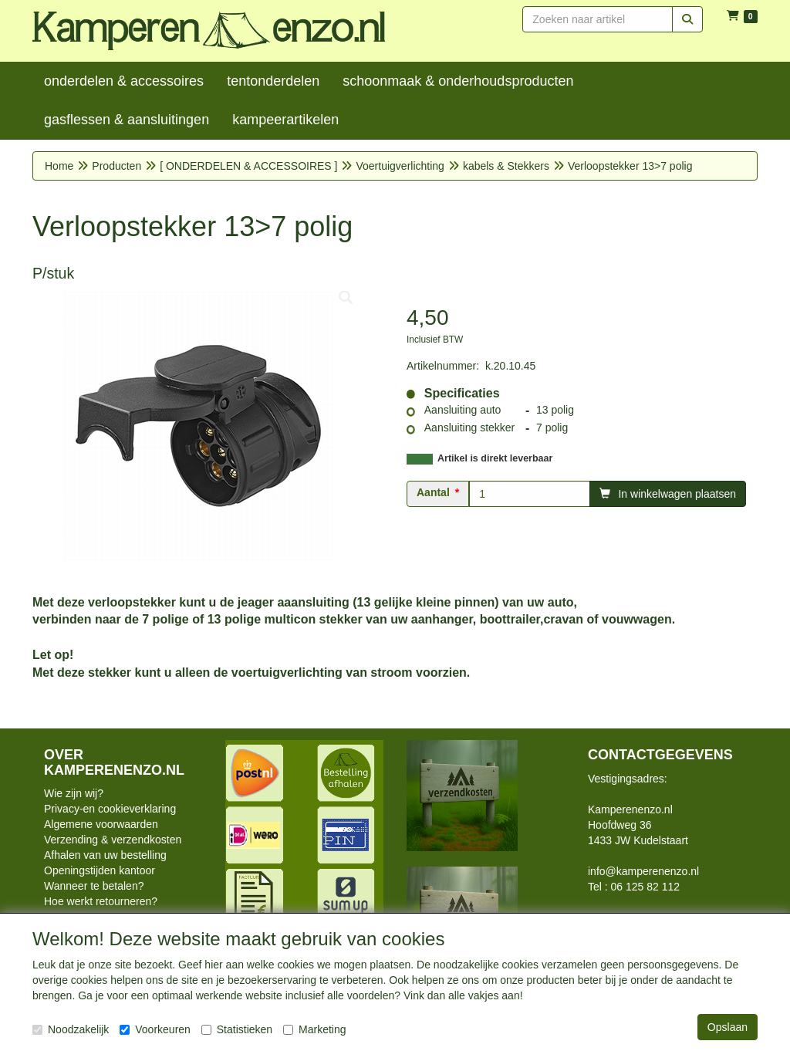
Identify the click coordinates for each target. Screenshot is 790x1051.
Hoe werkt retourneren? (100, 901)
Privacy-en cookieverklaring (110, 809)
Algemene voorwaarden (101, 824)
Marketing (314, 1029)
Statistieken (236, 1029)
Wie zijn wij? (73, 793)
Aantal (433, 492)
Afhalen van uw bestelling (105, 855)
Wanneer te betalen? (93, 886)
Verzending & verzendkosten (112, 839)
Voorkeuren (155, 1029)
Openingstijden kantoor (99, 870)
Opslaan (727, 1027)
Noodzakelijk (70, 1029)
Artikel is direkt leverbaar (494, 458)
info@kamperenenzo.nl (643, 871)
